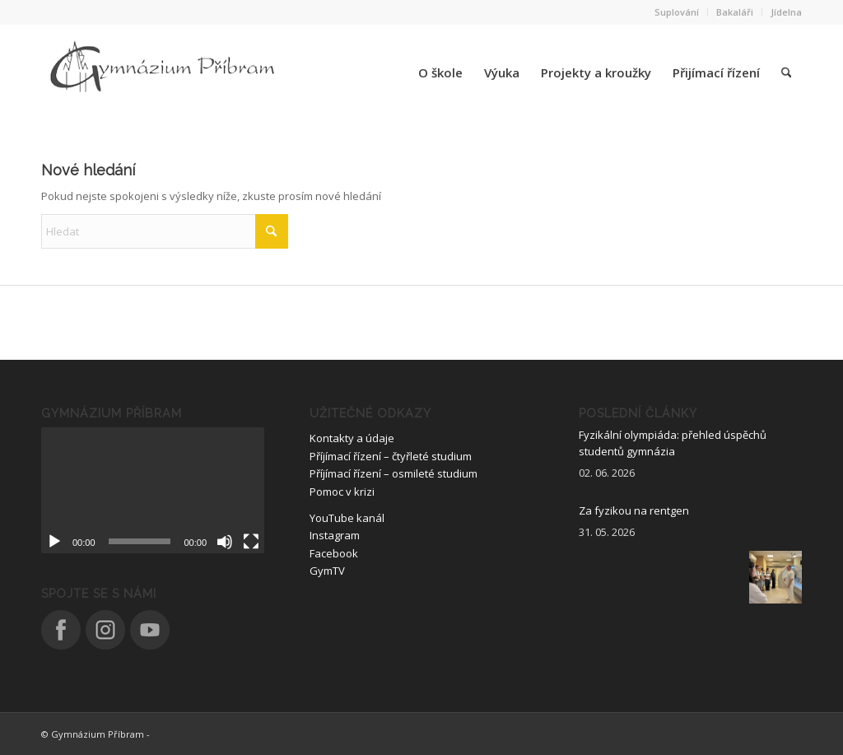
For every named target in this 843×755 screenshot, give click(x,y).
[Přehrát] (54, 542)
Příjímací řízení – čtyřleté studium (391, 456)
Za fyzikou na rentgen (634, 510)
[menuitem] (677, 12)
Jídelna (786, 12)
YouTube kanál (347, 517)
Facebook (334, 553)
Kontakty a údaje (352, 438)
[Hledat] (786, 72)
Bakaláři (734, 12)
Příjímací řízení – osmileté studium (393, 473)
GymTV (327, 570)
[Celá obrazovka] (251, 542)
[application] (152, 489)
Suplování (676, 12)
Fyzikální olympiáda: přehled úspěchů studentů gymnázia (672, 443)
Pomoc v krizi (342, 491)
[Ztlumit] (225, 542)
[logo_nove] (164, 72)
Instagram (335, 535)
